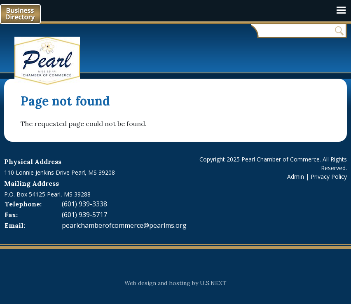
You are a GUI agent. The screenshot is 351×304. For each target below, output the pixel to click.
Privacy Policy (329, 176)
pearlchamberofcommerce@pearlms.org (124, 225)
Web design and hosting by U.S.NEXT (175, 283)
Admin (295, 176)
